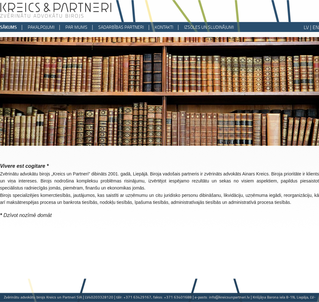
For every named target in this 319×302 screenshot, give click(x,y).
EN (316, 27)
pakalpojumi (41, 27)
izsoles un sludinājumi (209, 27)
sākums (8, 27)
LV (306, 27)
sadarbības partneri (121, 27)
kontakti (164, 27)
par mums (76, 27)
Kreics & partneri (56, 9)
